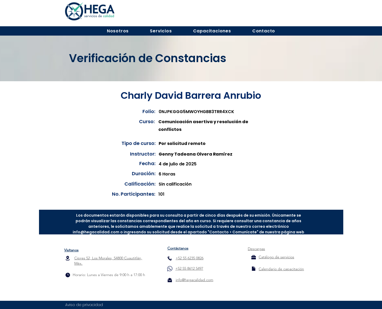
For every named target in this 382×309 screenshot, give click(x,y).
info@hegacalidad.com (96, 232)
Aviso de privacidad (84, 304)
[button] (118, 31)
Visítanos (71, 250)
